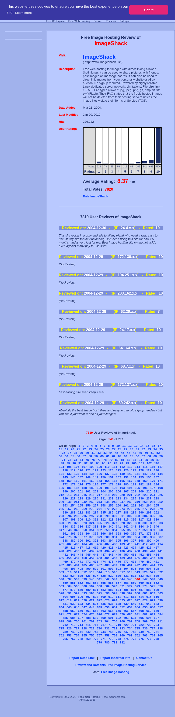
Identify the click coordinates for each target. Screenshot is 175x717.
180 (126, 484)
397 (133, 540)
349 (76, 530)
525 (80, 575)
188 (84, 488)
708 (137, 621)
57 (84, 456)
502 (110, 568)
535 (156, 575)
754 (76, 635)
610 (110, 597)
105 (69, 467)
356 (130, 530)
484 (76, 565)
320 (61, 523)
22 (84, 449)
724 (156, 625)
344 (141, 526)
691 (110, 618)
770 (95, 639)
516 (114, 572)
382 (122, 537)
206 (118, 491)
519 (137, 572)
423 (126, 547)
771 (103, 639)
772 (110, 639)
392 (95, 540)
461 (107, 558)
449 (118, 554)
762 (137, 635)
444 (80, 554)
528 (103, 575)
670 (156, 611)
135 (91, 474)
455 (61, 558)
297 (91, 516)
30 (131, 449)
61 (107, 456)
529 (110, 575)
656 (152, 607)
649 (99, 607)
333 (160, 523)
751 (156, 632)
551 (72, 582)
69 (155, 456)
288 (126, 512)
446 (95, 554)
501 (103, 568)
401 (61, 544)
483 (69, 565)
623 (107, 600)
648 (91, 607)
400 (156, 540)
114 (137, 467)
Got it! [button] (149, 10)
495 (160, 565)
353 (107, 530)
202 (88, 491)
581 (95, 589)
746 (118, 632)
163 (99, 481)
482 (61, 565)
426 (148, 547)
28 (119, 449)
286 (110, 512)
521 (152, 572)
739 (65, 632)
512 (84, 572)
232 (110, 498)
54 (66, 456)
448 (110, 554)
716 (95, 625)
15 (147, 445)
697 (156, 618)
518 (130, 572)
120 (80, 470)
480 (148, 561)
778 (156, 639)
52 (158, 453)
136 (99, 474)
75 (87, 460)
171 (160, 481)
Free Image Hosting (115, 672)
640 (133, 604)
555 (103, 582)
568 (99, 586)
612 (126, 597)
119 (72, 470)
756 (91, 635)
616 (156, 597)
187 (76, 488)
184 (156, 484)
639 (126, 604)
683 (152, 614)
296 (84, 516)
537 (69, 579)
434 (107, 551)
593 (84, 593)
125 (118, 470)
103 (156, 463)
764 (152, 635)
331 (145, 523)
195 (137, 488)
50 (146, 453)
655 (145, 607)
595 (99, 593)
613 (133, 597)
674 (84, 614)
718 (110, 625)
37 (69, 453)
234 (126, 498)
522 (160, 572)
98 (121, 463)
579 (80, 589)
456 (69, 558)
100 (134, 463)
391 (88, 540)
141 (137, 474)
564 (69, 586)
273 (114, 509)
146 (72, 477)
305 (152, 516)
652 (122, 607)
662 (95, 611)
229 (88, 498)
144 (160, 474)
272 (107, 509)
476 (118, 561)
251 (152, 502)
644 (61, 607)
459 (91, 558)
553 (88, 582)
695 (141, 618)
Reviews (111, 21)
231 (103, 498)
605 (72, 597)
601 (145, 593)
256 (88, 505)
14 (141, 445)
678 (114, 614)
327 (114, 523)
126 (126, 470)
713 (72, 625)
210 (148, 491)
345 (148, 526)
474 (103, 561)
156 (148, 477)
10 (118, 445)
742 (88, 632)
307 (65, 519)
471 (80, 561)
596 (107, 593)
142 (145, 474)
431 (84, 551)
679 (122, 614)
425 (141, 547)
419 (95, 547)
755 (84, 635)
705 (114, 621)
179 (118, 484)
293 (61, 516)
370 (133, 533)
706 (122, 621)
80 (116, 460)
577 (65, 589)
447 (103, 554)
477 (126, 561)
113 (130, 467)
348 (69, 530)
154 (133, 477)
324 (91, 523)
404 (84, 544)
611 (118, 597)
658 (65, 611)
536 (61, 579)
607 (88, 597)
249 (137, 502)
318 (148, 519)
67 (143, 456)
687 (80, 618)
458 (84, 558)
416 (72, 547)
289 (133, 512)
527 (95, 575)
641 (141, 604)
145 (65, 477)
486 (91, 565)
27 (113, 449)
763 (145, 635)
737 (152, 628)
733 (122, 628)
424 (133, 547)
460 (99, 558)
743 (95, 632)
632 (72, 604)
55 (72, 456)
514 (99, 572)
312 (103, 519)
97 (115, 463)
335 (72, 526)
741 (80, 632)
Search (98, 21)
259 (110, 505)
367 (110, 533)
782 (122, 642)
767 (72, 639)
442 (65, 554)
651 (114, 607)
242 (84, 502)
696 (148, 618)
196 (145, 488)
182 (141, 484)
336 (80, 526)
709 (145, 621)
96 (109, 463)
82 (128, 460)
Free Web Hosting (79, 21)
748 (133, 632)
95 (103, 463)
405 (91, 544)
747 (126, 632)
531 (126, 575)
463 (122, 558)
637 (110, 604)
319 (156, 519)
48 (134, 453)
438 (137, 551)
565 (76, 586)
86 (152, 460)
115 (145, 467)
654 (137, 607)
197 (152, 488)
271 (99, 509)
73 (75, 460)
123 (103, 470)
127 (133, 470)
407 (107, 544)
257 (95, 505)
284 (95, 512)
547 (145, 579)
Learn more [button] (23, 13)
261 (126, 505)
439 (145, 551)
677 (107, 614)
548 (152, 579)
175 (88, 484)
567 (91, 586)
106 (76, 467)
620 (84, 600)
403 (76, 544)
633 (80, 604)
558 (126, 582)
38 (75, 453)
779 (99, 642)
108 (91, 467)
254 (72, 505)
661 (88, 611)
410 (130, 544)
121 (88, 470)
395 (118, 540)
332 (152, 523)
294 (69, 516)
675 (91, 614)
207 (126, 491)
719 (118, 625)
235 (133, 498)
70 (161, 456)
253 (65, 505)
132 (69, 474)
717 (103, 625)
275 (130, 509)
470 (72, 561)
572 (130, 586)
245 (107, 502)
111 (114, 467)
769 (88, 639)
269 (84, 509)
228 (80, 498)
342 (126, 526)
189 (91, 488)
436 (122, 551)
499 (88, 568)
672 (69, 614)
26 (107, 449)
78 (104, 460)
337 (88, 526)
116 (152, 467)
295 (76, 516)
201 (80, 491)
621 (91, 600)
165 (114, 481)
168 (137, 481)
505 (133, 568)
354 (114, 530)
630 (160, 600)
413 (152, 544)
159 (69, 481)
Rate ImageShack (95, 196)
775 (133, 639)
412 (145, 544)
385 (145, 537)
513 (91, 572)
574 (145, 586)
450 (126, 554)
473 (95, 561)
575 (152, 586)
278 (152, 509)
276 (137, 509)
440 (152, 551)
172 (65, 484)
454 (156, 554)
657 (160, 607)
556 (110, 582)
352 (99, 530)
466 (145, 558)
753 (69, 635)
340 (110, 526)
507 (148, 568)
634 (88, 604)
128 (141, 470)
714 (80, 625)
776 (141, 639)
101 (141, 463)
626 (130, 600)
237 (148, 498)
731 (107, 628)
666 (126, 611)
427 (156, 547)
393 (103, 540)
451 (133, 554)
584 (118, 589)
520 (145, 572)
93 (91, 463)
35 (161, 449)
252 (160, 502)
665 (118, 611)
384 (137, 537)
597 (114, 593)
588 (148, 589)
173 (72, 484)
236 (141, 498)
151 (110, 477)
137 (107, 474)
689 (95, 618)
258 (103, 505)
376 (76, 537)
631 (65, 604)
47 (128, 453)
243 (91, 502)
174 (80, 484)
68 (149, 456)
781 (114, 642)
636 (103, 604)
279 (160, 509)
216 (91, 495)
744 (103, 632)
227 (72, 498)
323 (84, 523)
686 (72, 618)
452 (141, 554)
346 (156, 526)
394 (110, 540)
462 (114, 558)
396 (126, 540)
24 (96, 449)
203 (95, 491)
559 (133, 582)
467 (152, 558)
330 (137, 523)
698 (61, 621)
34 (155, 449)
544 (122, 579)
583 (110, 589)
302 (130, 516)
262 (133, 505)
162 (91, 481)
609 (103, 597)
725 (61, 628)
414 (160, 544)
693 (126, 618)
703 (99, 621)
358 (145, 530)
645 (69, 607)
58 (90, 456)
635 (95, 604)
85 (146, 460)
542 (107, 579)
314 (118, 519)
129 (148, 470)
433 (99, 551)
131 (61, 474)
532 (133, 575)
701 (84, 621)
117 (160, 467)
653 (130, 607)
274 (122, 509)
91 (80, 463)
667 (133, 611)
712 (65, 625)
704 (107, 621)
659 (72, 611)
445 (88, 554)
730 (99, 628)
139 (122, 474)
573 (137, 586)
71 (63, 460)
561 (148, 582)
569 (107, 586)
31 (137, 449)
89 (68, 463)
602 (152, 593)
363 (80, 533)
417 (80, 547)
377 (84, 537)
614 (141, 597)
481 (156, 561)
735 (137, 628)
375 (69, 537)
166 (122, 481)
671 (61, 614)
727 (76, 628)
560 (141, 582)
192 (114, 488)
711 (160, 621)
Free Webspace (55, 21)
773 (118, 639)
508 (156, 568)
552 (80, 582)
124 (110, 470)
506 (141, 568)
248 (130, 502)
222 (137, 495)
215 (84, 495)
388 (65, 540)
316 (133, 519)
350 (84, 530)
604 (65, 597)
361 (65, 533)
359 (152, 530)
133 (76, 474)
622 (99, 600)
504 (126, 568)
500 (95, 568)
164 (107, 481)
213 (69, 495)
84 (140, 460)
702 (91, 621)
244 (99, 502)
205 (110, 491)
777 (148, 639)
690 (103, 618)
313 (110, 519)
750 (148, 632)
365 (95, 533)
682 (145, 614)
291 (148, 512)
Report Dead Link (82, 658)
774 (126, 639)
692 (118, 618)
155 (141, 477)
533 (141, 575)
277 (145, 509)
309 (80, 519)
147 (80, 477)
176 (95, 484)
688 (88, 618)
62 (113, 456)
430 (76, 551)
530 (118, 575)
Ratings (124, 21)
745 (110, 632)
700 (76, 621)
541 (99, 579)
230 (95, 498)
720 (126, 625)
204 (103, 491)
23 (90, 449)
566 (84, 586)
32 (143, 449)
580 (88, 589)
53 (60, 456)
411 (137, 544)
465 (137, 558)
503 (118, 568)
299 (107, 516)
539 (84, 579)
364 (88, 533)
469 (65, 561)
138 (114, 474)
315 (126, 519)
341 (118, 526)
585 (126, 589)
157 (156, 477)
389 (72, 540)
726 (69, 628)
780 (107, 642)
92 (86, 463)
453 (148, 554)
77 (99, 460)
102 (149, 463)
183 (148, 484)
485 (84, 565)
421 (110, 547)
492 (137, 565)
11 (124, 445)
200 (72, 491)
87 (158, 460)
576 (160, 586)
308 (72, 519)
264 (148, 505)
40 (87, 453)
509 (61, 572)
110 (107, 467)
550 (65, 582)
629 (152, 600)
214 (76, 495)
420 (103, 547)
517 (122, 572)
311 (95, 519)
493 (145, 565)
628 (145, 600)
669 (148, 611)
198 (160, 488)
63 (119, 456)
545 (130, 579)
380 (107, 537)
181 (133, 484)
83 (134, 460)
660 (80, 611)
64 (125, 456)
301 (122, 516)
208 (133, 491)
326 (107, 523)
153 (126, 477)
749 (141, 632)
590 (61, 593)
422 (118, 547)
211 (156, 491)
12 (129, 445)
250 (145, 502)
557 (118, 582)
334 (65, 526)
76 (93, 460)
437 (130, 551)
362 (72, 533)
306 (160, 516)
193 (122, 488)
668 (141, 611)
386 (152, 537)
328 (122, 523)
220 (122, 495)
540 (91, 579)
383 (130, 537)
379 (99, 537)
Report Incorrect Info (115, 658)
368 (118, 533)
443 (72, 554)
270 (91, 509)
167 (130, 481)
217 (99, 495)
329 (130, 523)
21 (78, 449)
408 (114, 544)
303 (137, 516)
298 (99, 516)
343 (133, 526)
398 (141, 540)
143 (152, 474)
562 (156, 582)
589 (156, 589)
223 (145, 495)
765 (160, 635)
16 (153, 445)
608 (95, 597)
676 (99, 614)
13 (135, 445)
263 (141, 505)
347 (61, 530)
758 (107, 635)
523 (65, 575)
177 (103, 484)
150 (103, 477)
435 (114, 551)
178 (110, 484)
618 (69, 600)
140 (130, 474)
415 (65, 547)
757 (99, 635)
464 (130, 558)
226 (65, 498)
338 (95, 526)
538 (76, 579)
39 (81, 453)
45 (116, 453)
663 (103, 611)
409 (122, 544)
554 (95, 582)
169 (145, 481)
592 (76, 593)
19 (66, 449)
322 (76, 523)
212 (61, 495)
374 (61, 537)
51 (152, 453)
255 (80, 505)
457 (76, 558)
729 (91, 628)
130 (156, 470)
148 (88, 477)
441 (160, 551)
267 (69, 509)
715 (88, 625)
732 (114, 628)
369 (126, 533)
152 (118, 477)
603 (160, 593)
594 (91, 593)
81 (122, 460)
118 (65, 470)
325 (99, 523)
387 (160, 537)
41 (93, 453)
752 (61, 635)
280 (65, 512)
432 (91, 551)
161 (84, 481)
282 (80, 512)
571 (122, 586)
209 (141, 491)
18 (60, 449)
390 (80, 540)
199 (65, 491)
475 (110, 561)
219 (114, 495)
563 (61, 586)
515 (107, 572)
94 (97, 463)
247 (122, 502)
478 (133, 561)
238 (156, 498)
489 (114, 565)
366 (103, 533)
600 (137, 593)
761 (130, 635)
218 (107, 495)
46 (122, 453)
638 (118, 604)
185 (61, 488)
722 (141, 625)
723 (148, 625)
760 (122, 635)
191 (107, 488)
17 (159, 445)
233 (118, 498)
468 (160, 558)
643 (156, 604)
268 (76, 509)
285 (103, 512)
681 (137, 614)
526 (88, 575)
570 (114, 586)
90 (74, 463)
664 (110, 611)
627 (137, 600)
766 (65, 639)
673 (76, 614)
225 (160, 495)
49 (140, 453)
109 (99, 467)
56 (78, 456)
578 (72, 589)
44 (110, 453)
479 (141, 561)
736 (145, 628)
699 (69, 621)
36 (63, 453)
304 (145, 516)
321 (69, 523)
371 (141, 533)
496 (65, 568)
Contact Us (144, 658)
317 (141, 519)
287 (118, 512)
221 (130, 495)
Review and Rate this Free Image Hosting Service (110, 665)
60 (102, 456)
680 (130, 614)
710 (152, 621)
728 (84, 628)
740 (72, 632)
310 (88, 519)
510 (69, 572)
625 (122, 600)
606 (80, 597)
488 (107, 565)
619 (76, 600)
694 (133, 618)
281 (72, 512)
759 (114, 635)
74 (81, 460)
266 (61, 509)
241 (76, 502)
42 (99, 453)
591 (69, 593)
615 (148, 597)
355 (122, 530)
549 (160, 579)
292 (156, 512)
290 (141, 512)
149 (95, 477)
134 (84, 474)
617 (61, 600)
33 (149, 449)
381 (114, 537)
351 (91, 530)
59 (96, 456)
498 (80, 568)
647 (84, 607)
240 (69, 502)
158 (61, 481)
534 (148, 575)
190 (99, 488)
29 (125, 449)
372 (148, 533)
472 (88, 561)
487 (99, 565)
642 (148, 604)
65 (131, 456)
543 (114, 579)
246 (114, 502)
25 (102, 449)
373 (156, 533)
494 (152, 565)
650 (107, 607)
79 (110, 460)
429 (69, 551)
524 (72, 575)
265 (156, 505)
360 (160, 530)
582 (103, 589)
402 (69, 544)
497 (72, 568)
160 (76, 481)
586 (133, 589)
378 (91, 537)
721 (133, 625)
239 (61, 502)
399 (148, 540)
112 (122, 467)
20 (72, 449)
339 (103, 526)
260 (118, 505)
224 (152, 495)
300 (114, 516)
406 (99, 544)
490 (122, 565)
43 (104, 453)
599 (130, 593)
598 (122, 593)
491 (130, 565)
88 (62, 463)
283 (88, 512)
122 (95, 470)
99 (127, 463)
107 (84, 467)
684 (160, 614)
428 (61, 551)
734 (130, 628)
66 (137, 456)
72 (69, 460)
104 (61, 467)
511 (76, 572)
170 (152, 481)
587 (141, 589)
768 (80, 639)
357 (137, 530)
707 (130, 621)
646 (76, 607)
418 (88, 547)
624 (114, 600)
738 (160, 628)
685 (65, 618)
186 (69, 488)
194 (130, 488)
